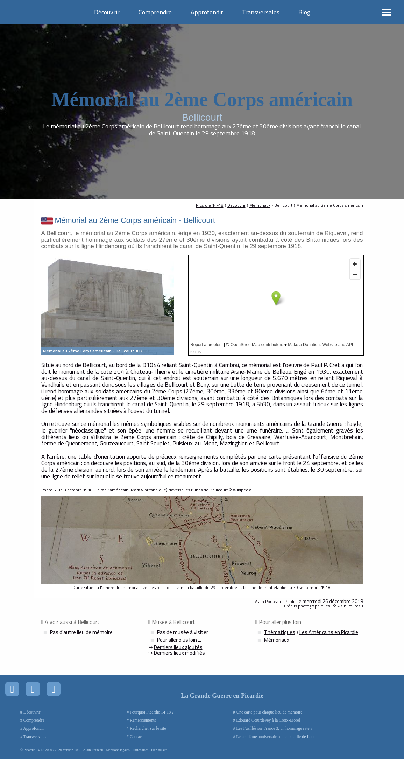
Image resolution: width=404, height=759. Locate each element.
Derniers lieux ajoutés (178, 647)
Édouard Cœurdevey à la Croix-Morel (268, 720)
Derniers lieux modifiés (179, 653)
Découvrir (107, 12)
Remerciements (143, 720)
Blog (304, 12)
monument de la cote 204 (91, 371)
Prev (50, 305)
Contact (136, 736)
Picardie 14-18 (210, 205)
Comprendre (155, 12)
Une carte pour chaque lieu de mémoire (269, 712)
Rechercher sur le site (148, 728)
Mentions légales (118, 750)
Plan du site (159, 750)
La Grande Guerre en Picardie (222, 695)
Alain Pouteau (93, 750)
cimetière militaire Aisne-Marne (224, 371)
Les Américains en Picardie (328, 632)
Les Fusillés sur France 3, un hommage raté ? (274, 728)
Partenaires (140, 750)
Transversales (260, 12)
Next (165, 305)
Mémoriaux (259, 205)
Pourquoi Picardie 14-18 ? (152, 712)
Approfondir (207, 12)
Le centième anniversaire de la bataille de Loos (275, 736)
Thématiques (279, 632)
